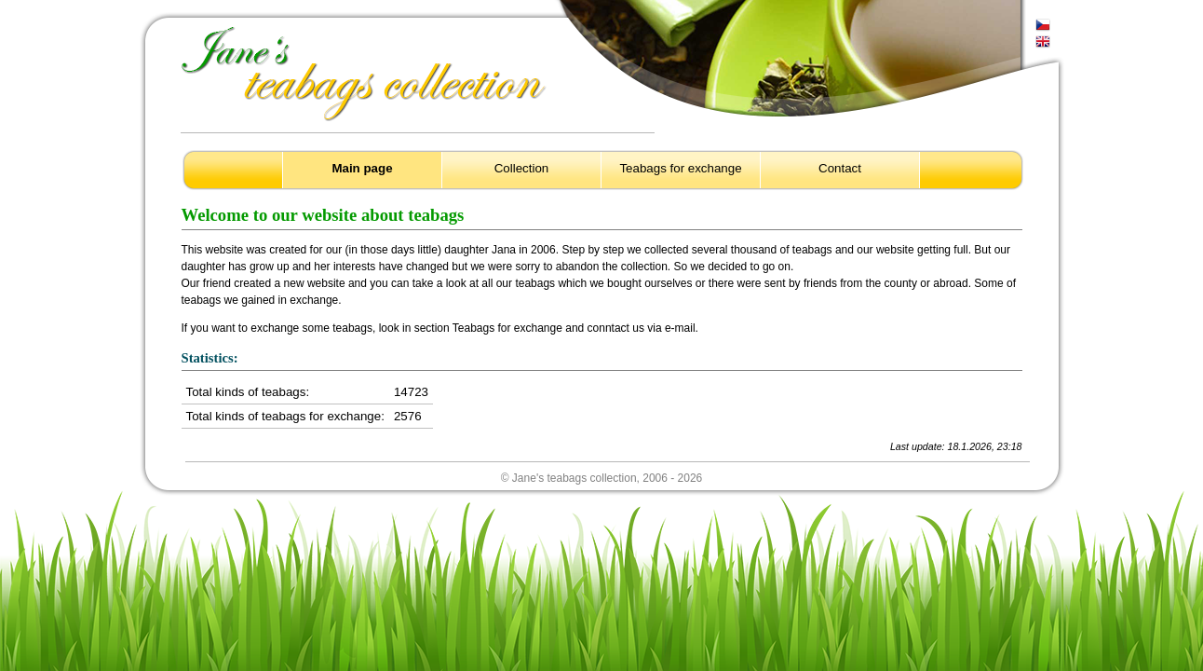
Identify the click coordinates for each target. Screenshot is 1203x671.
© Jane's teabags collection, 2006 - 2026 (602, 478)
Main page (361, 168)
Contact (839, 168)
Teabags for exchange (680, 168)
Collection (521, 168)
